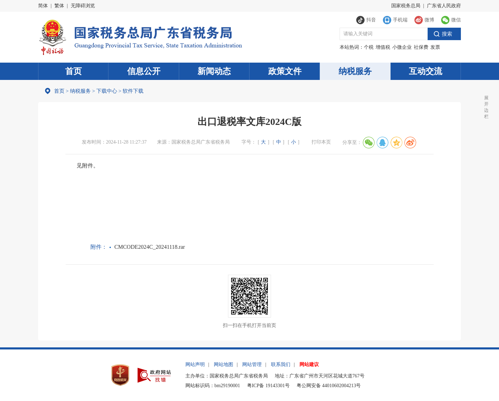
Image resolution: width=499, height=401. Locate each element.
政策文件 (284, 71)
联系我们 (280, 364)
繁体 (59, 5)
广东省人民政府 (444, 5)
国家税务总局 (405, 5)
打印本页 (321, 142)
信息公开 (143, 71)
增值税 (383, 47)
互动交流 (425, 71)
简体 (43, 5)
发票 (435, 47)
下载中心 (106, 91)
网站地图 (223, 364)
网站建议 (309, 364)
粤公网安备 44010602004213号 (329, 385)
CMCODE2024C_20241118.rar (149, 247)
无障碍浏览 (83, 5)
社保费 (421, 47)
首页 (73, 71)
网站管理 (252, 364)
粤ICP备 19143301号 (268, 385)
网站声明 (195, 364)
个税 (369, 47)
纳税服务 (355, 71)
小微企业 (402, 47)
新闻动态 (214, 71)
